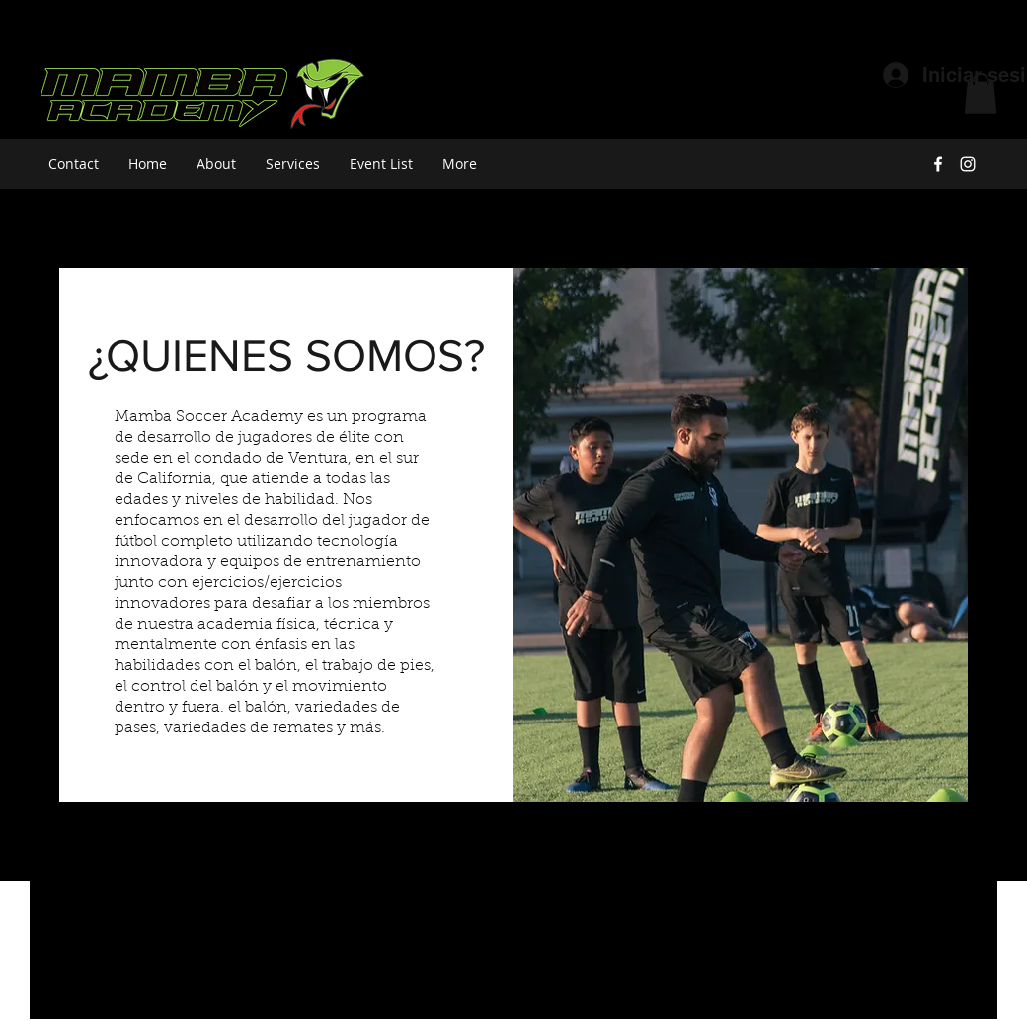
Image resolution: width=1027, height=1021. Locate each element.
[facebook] (938, 164)
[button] (980, 93)
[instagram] (968, 164)
